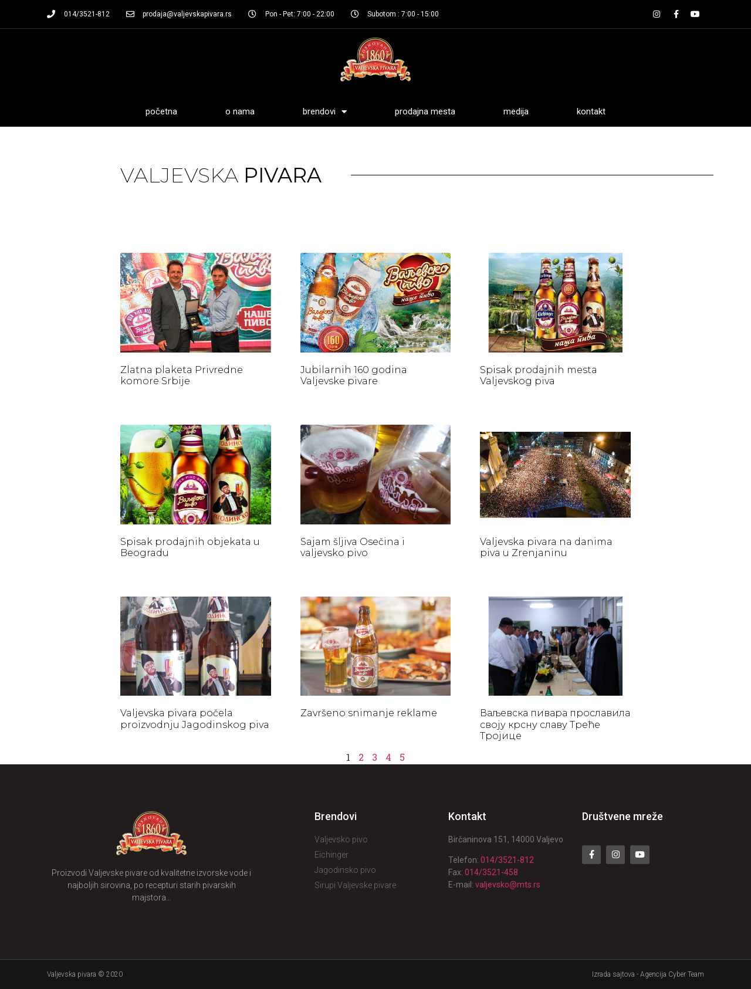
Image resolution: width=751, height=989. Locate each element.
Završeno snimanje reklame (368, 713)
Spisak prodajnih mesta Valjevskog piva (538, 375)
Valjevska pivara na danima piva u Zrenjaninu (546, 547)
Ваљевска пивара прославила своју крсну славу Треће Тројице (555, 724)
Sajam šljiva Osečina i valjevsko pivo (352, 547)
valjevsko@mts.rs (507, 884)
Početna (161, 111)
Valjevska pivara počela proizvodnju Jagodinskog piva (194, 718)
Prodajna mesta (425, 111)
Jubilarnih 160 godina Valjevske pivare (353, 375)
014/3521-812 (507, 860)
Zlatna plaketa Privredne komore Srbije (181, 375)
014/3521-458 (491, 872)
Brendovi (325, 111)
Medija (516, 111)
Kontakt (591, 111)
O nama (240, 111)
